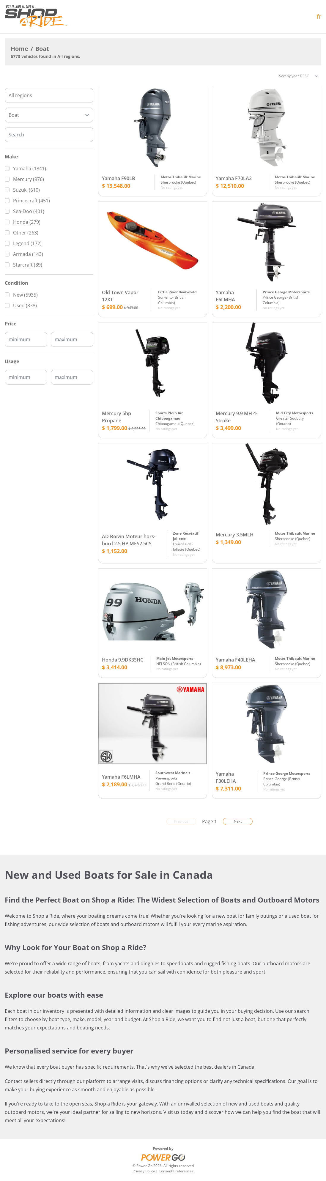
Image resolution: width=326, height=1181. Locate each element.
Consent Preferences (176, 1171)
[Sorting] (298, 76)
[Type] (49, 115)
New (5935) (25, 295)
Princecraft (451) (31, 200)
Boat (42, 49)
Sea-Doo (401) (28, 211)
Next (238, 821)
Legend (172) (27, 243)
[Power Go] (163, 1157)
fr (319, 16)
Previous (181, 821)
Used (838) (25, 305)
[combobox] (49, 95)
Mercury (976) (28, 179)
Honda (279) (26, 222)
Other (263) (25, 232)
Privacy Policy (144, 1171)
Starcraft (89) (27, 265)
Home (19, 49)
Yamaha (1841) (29, 168)
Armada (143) (28, 254)
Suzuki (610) (26, 190)
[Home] (36, 17)
